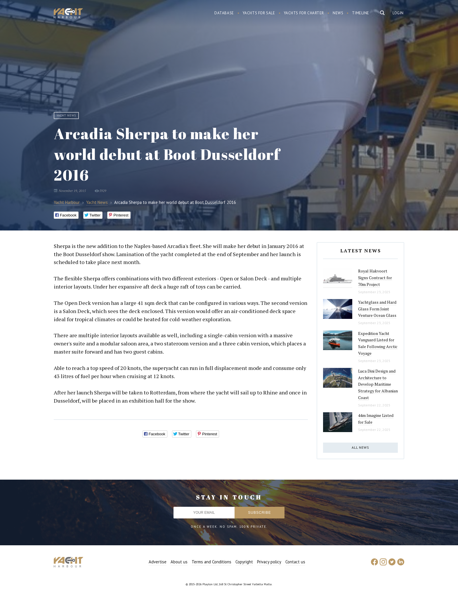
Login (398, 13)
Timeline (360, 13)
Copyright (244, 562)
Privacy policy (269, 562)
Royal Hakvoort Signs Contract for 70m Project (375, 277)
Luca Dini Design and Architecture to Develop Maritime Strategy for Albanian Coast (378, 384)
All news (360, 447)
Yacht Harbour (68, 14)
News (338, 13)
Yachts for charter (304, 13)
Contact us (295, 562)
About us (179, 562)
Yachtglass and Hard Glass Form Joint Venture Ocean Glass (377, 308)
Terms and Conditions (211, 562)
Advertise (157, 562)
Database (224, 13)
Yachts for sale (259, 13)
